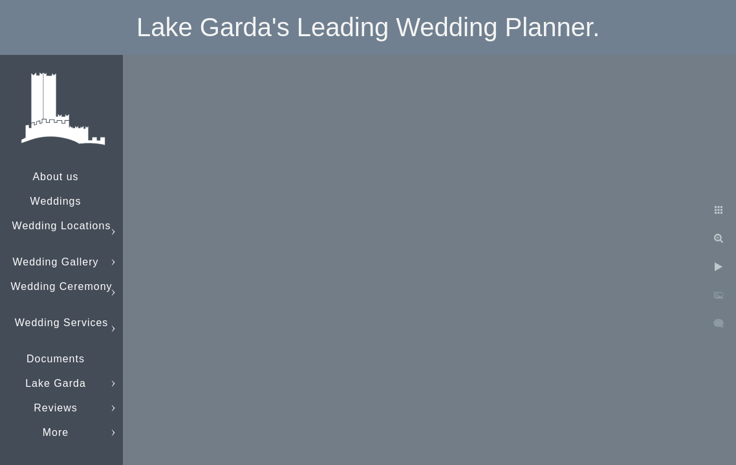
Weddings (55, 201)
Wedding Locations (61, 225)
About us (55, 176)
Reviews (55, 407)
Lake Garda (55, 383)
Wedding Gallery (56, 261)
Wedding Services (62, 322)
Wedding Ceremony (61, 286)
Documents (56, 358)
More (56, 432)
